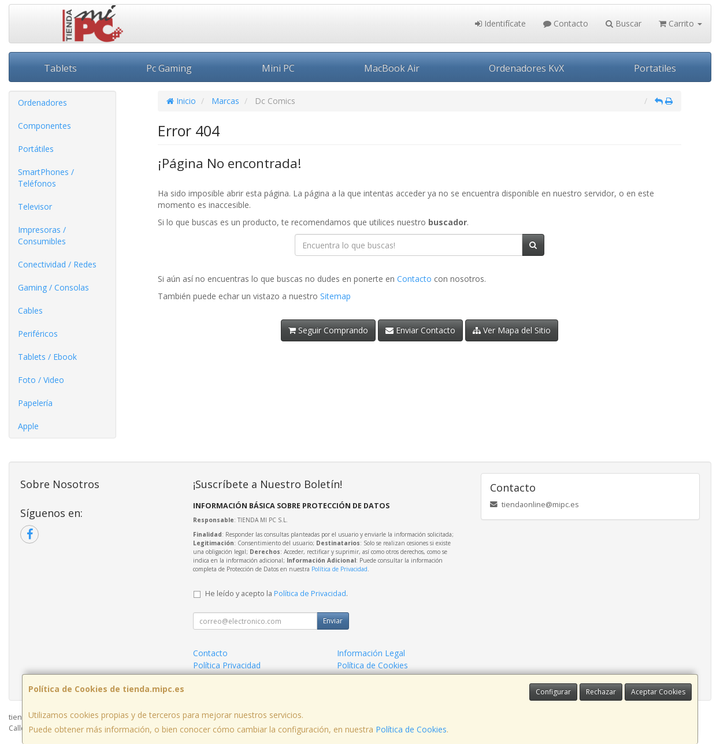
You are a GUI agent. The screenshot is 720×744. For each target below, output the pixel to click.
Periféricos (38, 333)
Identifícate (500, 23)
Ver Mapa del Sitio (512, 330)
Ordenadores (42, 102)
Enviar (333, 621)
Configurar (553, 692)
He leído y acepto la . (276, 593)
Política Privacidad (227, 665)
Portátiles (36, 148)
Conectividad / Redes (57, 264)
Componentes (44, 125)
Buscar (623, 23)
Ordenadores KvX (526, 68)
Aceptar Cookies (658, 692)
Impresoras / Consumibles (42, 235)
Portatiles (655, 68)
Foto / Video (41, 379)
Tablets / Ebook (47, 356)
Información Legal (371, 653)
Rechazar (601, 692)
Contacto (565, 23)
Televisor (35, 206)
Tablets (60, 68)
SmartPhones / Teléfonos (46, 177)
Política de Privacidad (339, 569)
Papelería (35, 402)
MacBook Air (392, 68)
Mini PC (278, 68)
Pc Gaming (169, 68)
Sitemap (335, 296)
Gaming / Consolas (53, 287)
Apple (28, 426)
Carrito (680, 23)
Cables (30, 310)
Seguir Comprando (328, 330)
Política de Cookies (411, 729)
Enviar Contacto (420, 330)
